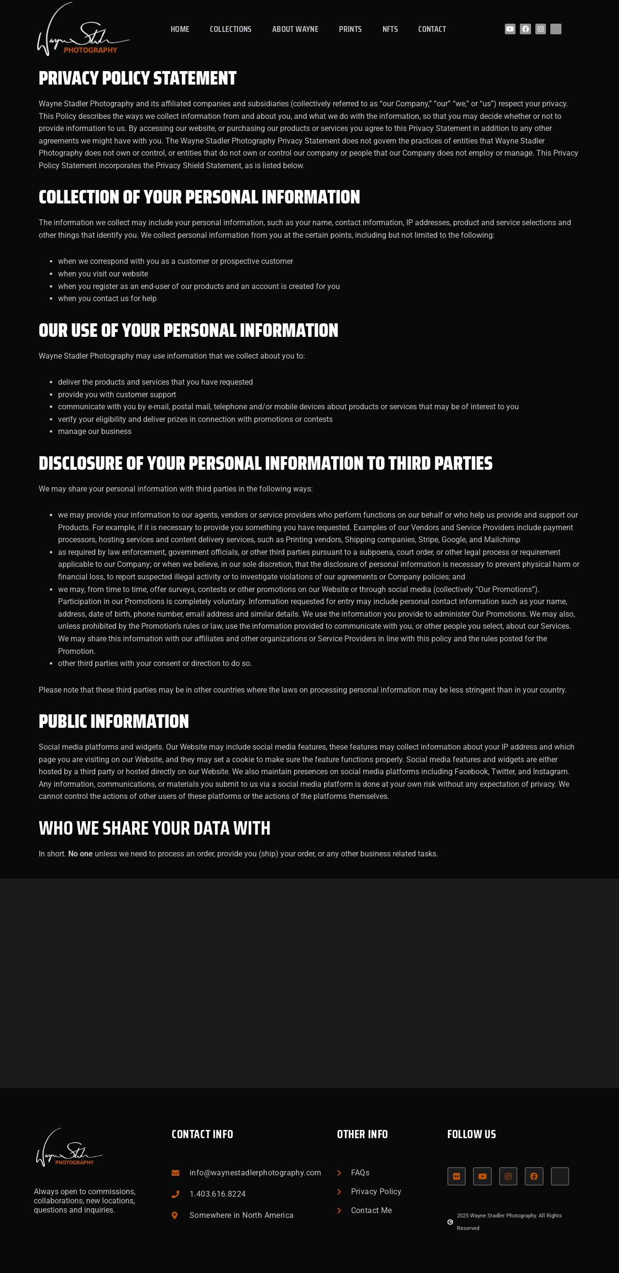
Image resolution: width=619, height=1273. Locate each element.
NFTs (390, 29)
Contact (432, 29)
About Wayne (295, 29)
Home (180, 29)
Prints (350, 29)
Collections (230, 29)
